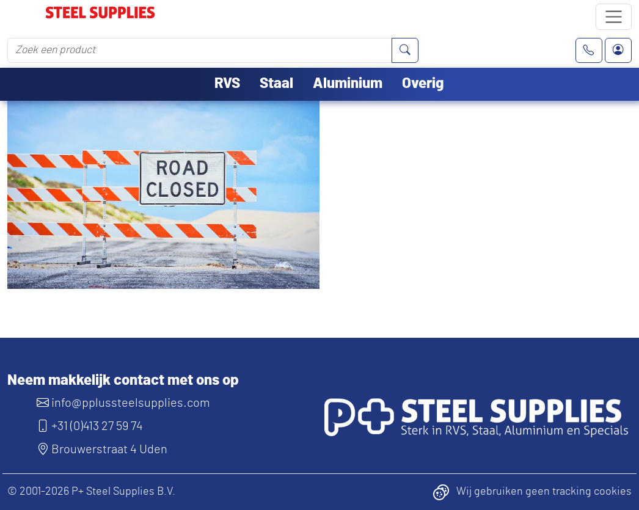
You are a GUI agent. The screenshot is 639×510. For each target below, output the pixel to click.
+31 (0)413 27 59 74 (90, 426)
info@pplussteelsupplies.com (123, 403)
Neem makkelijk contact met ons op (123, 380)
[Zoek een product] (199, 50)
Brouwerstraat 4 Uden (102, 449)
